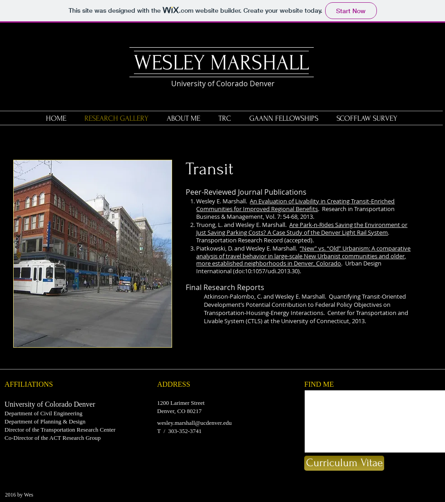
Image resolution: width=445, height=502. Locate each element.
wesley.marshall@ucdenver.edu (194, 422)
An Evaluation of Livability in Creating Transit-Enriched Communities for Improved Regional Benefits (295, 205)
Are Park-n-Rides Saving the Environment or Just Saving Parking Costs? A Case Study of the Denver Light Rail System (301, 228)
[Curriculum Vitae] (344, 463)
